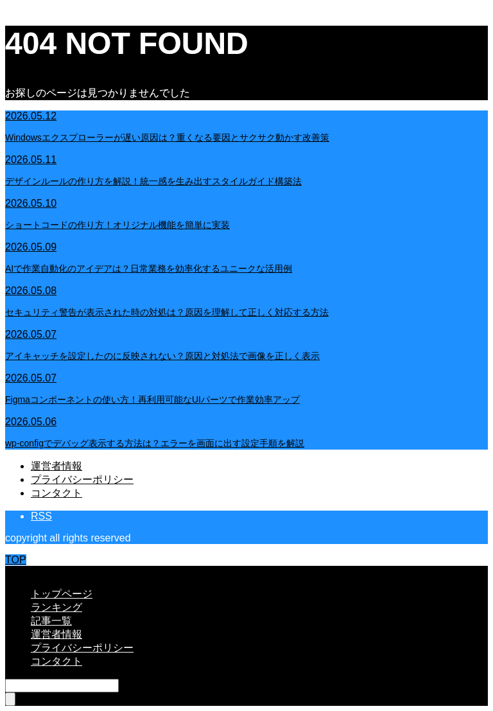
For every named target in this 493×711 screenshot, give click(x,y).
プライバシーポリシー (82, 479)
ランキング (56, 607)
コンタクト (56, 492)
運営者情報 (56, 466)
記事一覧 (51, 620)
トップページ (61, 593)
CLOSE (22, 571)
